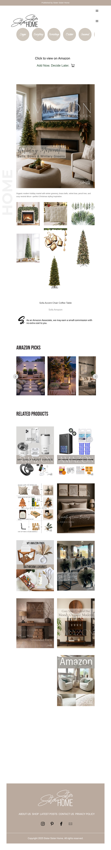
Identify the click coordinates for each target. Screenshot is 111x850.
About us (25, 814)
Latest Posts (48, 814)
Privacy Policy (85, 814)
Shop (35, 814)
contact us (66, 814)
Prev (15, 376)
